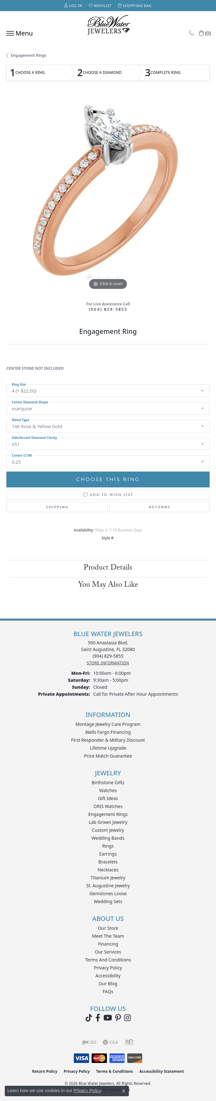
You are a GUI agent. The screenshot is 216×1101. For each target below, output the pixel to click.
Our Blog (108, 983)
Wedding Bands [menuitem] (108, 838)
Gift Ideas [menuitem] (108, 798)
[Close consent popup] (124, 1091)
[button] (73, 5)
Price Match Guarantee (108, 756)
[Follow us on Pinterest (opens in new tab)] (118, 1018)
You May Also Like (108, 585)
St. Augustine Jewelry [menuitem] (108, 886)
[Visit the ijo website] (89, 1042)
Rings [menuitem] (108, 846)
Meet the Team (108, 936)
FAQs (108, 991)
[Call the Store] (108, 656)
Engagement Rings (28, 55)
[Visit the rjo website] (129, 1042)
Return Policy (45, 1071)
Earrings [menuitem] (108, 854)
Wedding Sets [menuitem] (108, 901)
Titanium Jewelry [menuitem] (108, 878)
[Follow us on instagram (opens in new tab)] (127, 1018)
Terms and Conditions (108, 960)
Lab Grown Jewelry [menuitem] (108, 822)
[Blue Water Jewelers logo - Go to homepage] (108, 25)
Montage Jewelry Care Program (108, 724)
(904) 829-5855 (108, 309)
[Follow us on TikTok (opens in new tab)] (89, 1018)
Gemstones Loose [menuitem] (108, 893)
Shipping (57, 507)
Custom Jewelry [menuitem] (108, 830)
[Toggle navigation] (18, 33)
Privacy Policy (108, 968)
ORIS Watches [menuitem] (108, 806)
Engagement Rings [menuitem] (108, 814)
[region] (108, 196)
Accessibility (108, 976)
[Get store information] (108, 663)
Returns (160, 507)
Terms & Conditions (114, 1071)
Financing (108, 944)
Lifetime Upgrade (108, 748)
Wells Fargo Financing (108, 732)
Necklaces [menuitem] (108, 870)
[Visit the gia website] (110, 1042)
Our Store (108, 928)
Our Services (108, 952)
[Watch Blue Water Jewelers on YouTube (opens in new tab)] (107, 1018)
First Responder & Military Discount (108, 740)
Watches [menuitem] (108, 790)
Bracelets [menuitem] (107, 862)
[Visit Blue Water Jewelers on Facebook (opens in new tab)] (97, 1018)
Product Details (108, 568)
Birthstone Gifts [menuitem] (108, 782)
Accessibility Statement (161, 1071)
